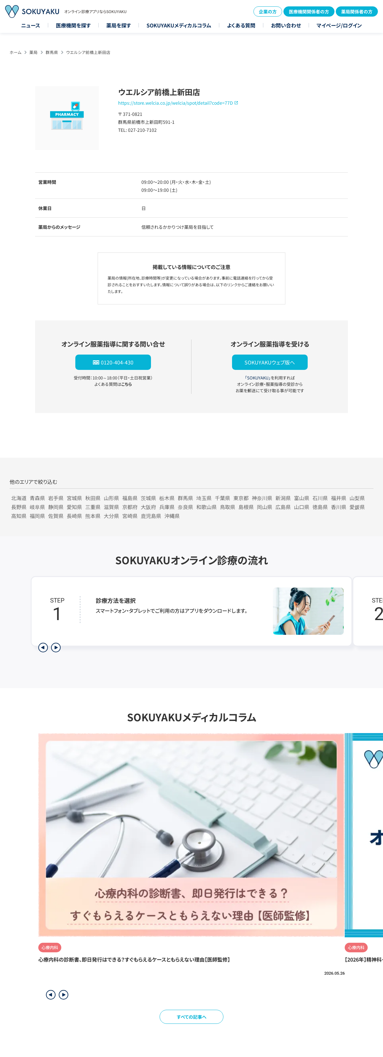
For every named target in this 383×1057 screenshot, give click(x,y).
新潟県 (283, 498)
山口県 (301, 507)
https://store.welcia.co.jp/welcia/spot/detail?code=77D (175, 103)
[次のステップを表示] (56, 647)
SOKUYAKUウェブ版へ (269, 362)
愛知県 (74, 507)
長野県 (18, 507)
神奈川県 (262, 498)
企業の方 (268, 11)
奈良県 (185, 507)
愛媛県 (357, 507)
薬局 (33, 52)
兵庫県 (167, 507)
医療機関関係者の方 (309, 11)
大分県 (111, 516)
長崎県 (74, 516)
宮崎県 (130, 516)
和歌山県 (206, 507)
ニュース (30, 25)
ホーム (15, 52)
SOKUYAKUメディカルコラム (178, 25)
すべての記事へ (192, 1017)
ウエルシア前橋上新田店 (88, 52)
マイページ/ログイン (339, 25)
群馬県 (52, 52)
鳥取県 (227, 507)
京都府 (130, 507)
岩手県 (56, 498)
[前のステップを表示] (43, 647)
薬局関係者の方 (356, 11)
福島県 (130, 498)
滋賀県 (111, 507)
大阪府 (148, 507)
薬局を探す (118, 25)
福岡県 (37, 516)
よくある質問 (241, 25)
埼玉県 (204, 498)
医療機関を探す (73, 25)
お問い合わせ (286, 25)
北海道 (18, 498)
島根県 (246, 507)
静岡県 (56, 507)
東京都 (241, 498)
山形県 (111, 498)
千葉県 (222, 498)
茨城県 (148, 498)
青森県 (37, 498)
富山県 (301, 498)
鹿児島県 (151, 516)
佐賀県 (56, 516)
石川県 (320, 498)
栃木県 (167, 498)
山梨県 (357, 498)
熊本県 (93, 516)
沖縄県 (172, 516)
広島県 (283, 507)
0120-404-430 (117, 362)
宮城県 (74, 498)
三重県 (93, 507)
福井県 (338, 498)
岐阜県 (37, 507)
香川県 (338, 507)
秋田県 (93, 498)
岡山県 (264, 507)
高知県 (18, 516)
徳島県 (320, 507)
